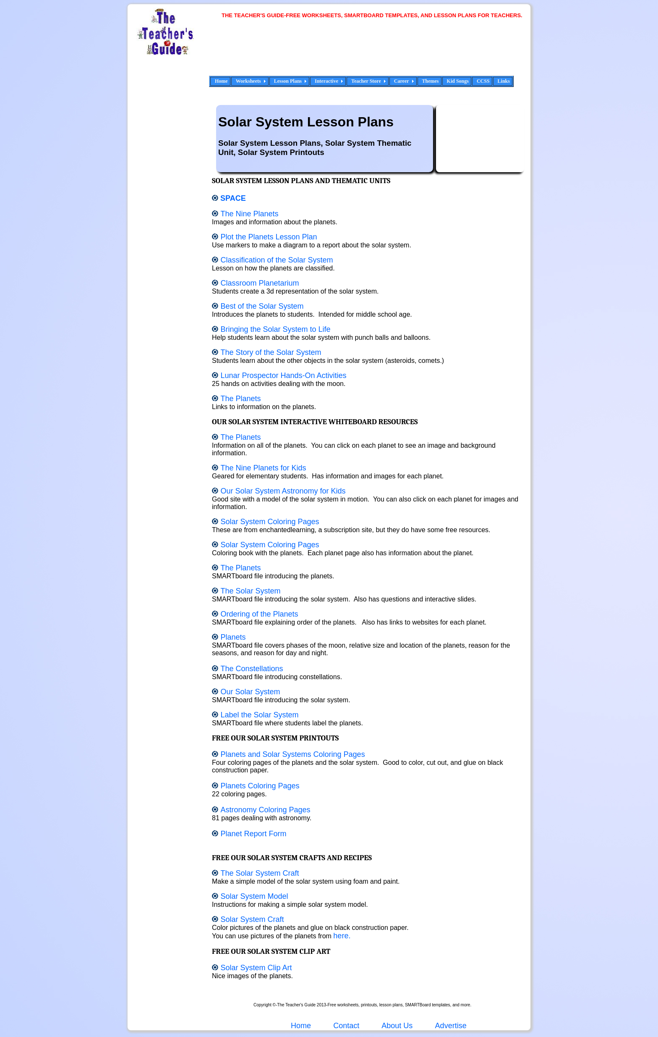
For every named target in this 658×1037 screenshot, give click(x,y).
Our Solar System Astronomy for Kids (282, 491)
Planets (232, 637)
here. (341, 936)
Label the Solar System (259, 715)
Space (233, 198)
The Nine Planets (250, 214)
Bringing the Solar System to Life (275, 329)
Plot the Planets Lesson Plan (268, 237)
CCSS (483, 81)
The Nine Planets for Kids (263, 468)
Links (504, 81)
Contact (346, 1025)
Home (221, 81)
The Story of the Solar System (270, 352)
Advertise (451, 1025)
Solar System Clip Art (256, 967)
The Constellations (251, 668)
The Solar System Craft (259, 873)
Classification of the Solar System (276, 260)
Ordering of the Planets (259, 614)
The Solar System (250, 591)
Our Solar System (250, 692)
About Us (396, 1025)
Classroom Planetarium (259, 283)
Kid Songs (458, 81)
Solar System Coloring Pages (269, 521)
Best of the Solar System (261, 306)
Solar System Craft (252, 919)
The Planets (240, 398)
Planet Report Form (253, 834)
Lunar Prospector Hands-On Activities (283, 375)
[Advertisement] (375, 52)
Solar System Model (254, 896)
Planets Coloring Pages (259, 786)
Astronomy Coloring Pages (265, 810)
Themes (430, 81)
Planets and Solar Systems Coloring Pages (292, 754)
